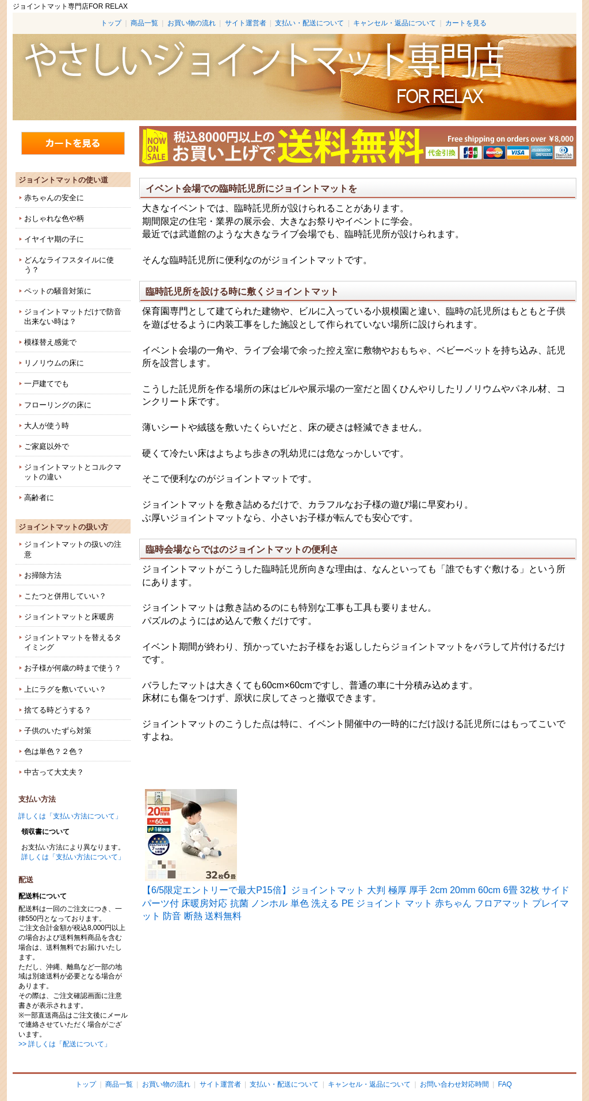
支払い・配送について (309, 23)
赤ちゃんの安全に (54, 197)
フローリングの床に (57, 405)
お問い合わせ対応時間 (454, 1084)
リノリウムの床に (54, 363)
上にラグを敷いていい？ (65, 689)
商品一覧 (144, 23)
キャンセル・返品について (394, 23)
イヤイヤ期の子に (54, 239)
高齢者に (39, 497)
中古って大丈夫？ (54, 772)
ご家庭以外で (46, 446)
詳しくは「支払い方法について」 (70, 816)
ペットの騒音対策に (57, 291)
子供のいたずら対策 (57, 730)
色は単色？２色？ (54, 751)
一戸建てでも (46, 383)
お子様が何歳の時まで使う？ (72, 668)
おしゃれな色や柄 (54, 218)
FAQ (505, 1084)
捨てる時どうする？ (57, 710)
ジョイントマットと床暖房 (69, 616)
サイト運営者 (245, 23)
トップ (111, 23)
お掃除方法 (43, 575)
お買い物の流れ (191, 23)
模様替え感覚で (50, 342)
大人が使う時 (46, 425)
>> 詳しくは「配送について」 (64, 1044)
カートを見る (466, 23)
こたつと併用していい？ (65, 596)
